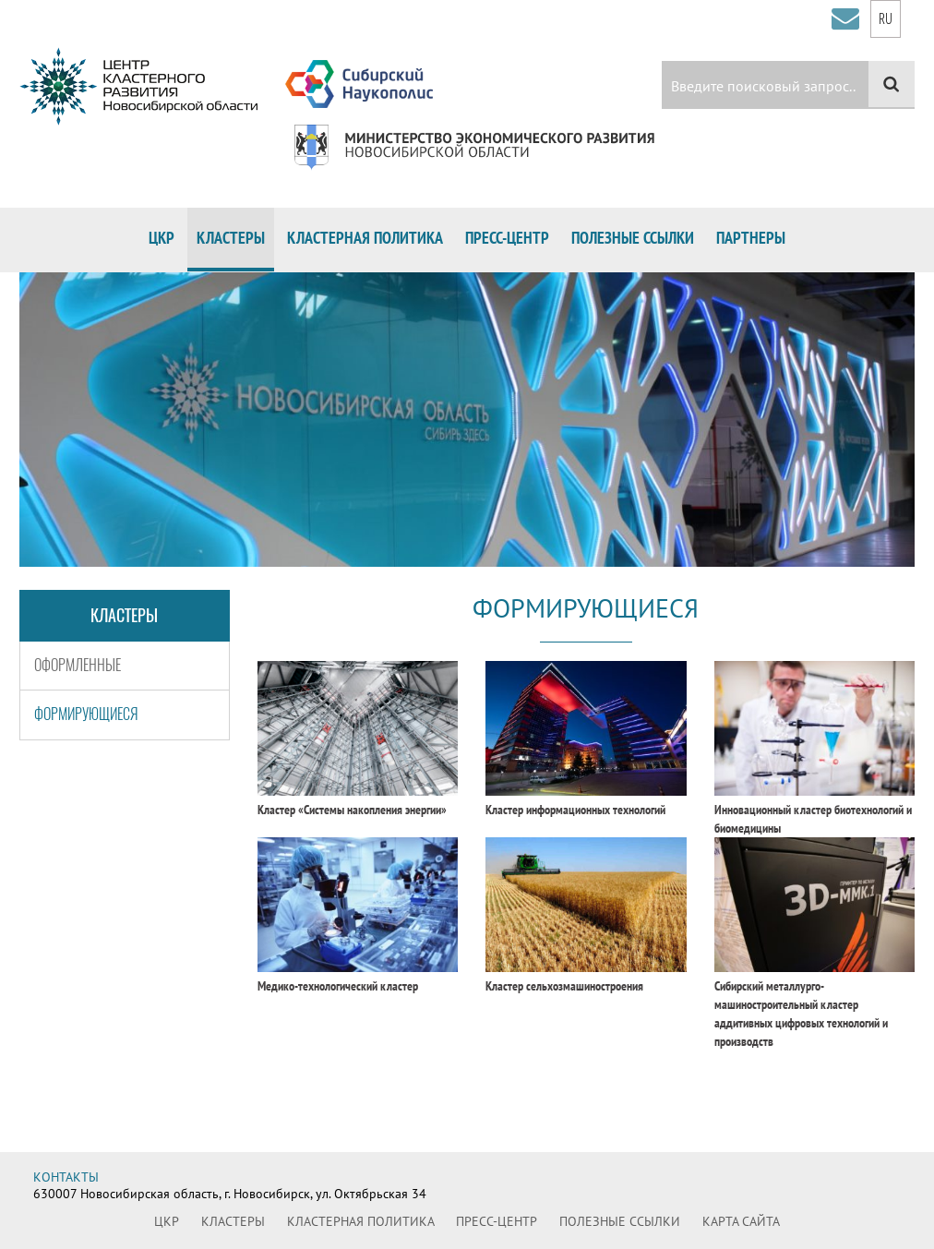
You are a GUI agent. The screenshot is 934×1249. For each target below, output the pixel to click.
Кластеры (231, 237)
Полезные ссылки (632, 237)
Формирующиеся (86, 714)
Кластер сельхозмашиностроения (564, 986)
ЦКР (161, 237)
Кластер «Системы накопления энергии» (352, 809)
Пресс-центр (507, 237)
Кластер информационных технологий (575, 809)
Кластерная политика (365, 237)
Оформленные (77, 665)
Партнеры (750, 237)
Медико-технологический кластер (337, 986)
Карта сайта (741, 1221)
